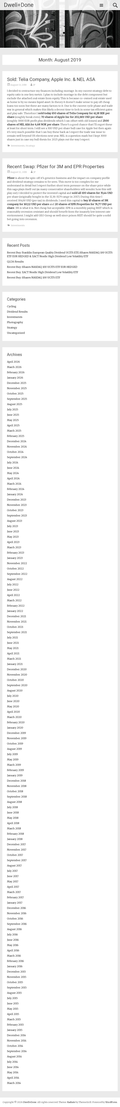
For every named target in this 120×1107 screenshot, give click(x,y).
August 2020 (14, 690)
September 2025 (17, 398)
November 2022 (17, 563)
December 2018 (16, 780)
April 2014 (13, 1077)
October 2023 (15, 510)
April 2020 (13, 711)
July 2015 (12, 998)
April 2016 (13, 950)
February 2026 (16, 372)
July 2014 (12, 1061)
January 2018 (14, 839)
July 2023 (12, 526)
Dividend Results (17, 311)
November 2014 (16, 1040)
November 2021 (17, 621)
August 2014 (14, 1056)
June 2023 (13, 531)
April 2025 (13, 425)
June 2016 (13, 939)
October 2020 (15, 679)
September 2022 (17, 573)
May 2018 (12, 817)
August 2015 (14, 992)
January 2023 (15, 558)
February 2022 (16, 605)
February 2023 (15, 552)
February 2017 (15, 897)
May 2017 (12, 881)
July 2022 (12, 584)
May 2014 (12, 1072)
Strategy (30, 145)
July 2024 (12, 462)
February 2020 (16, 722)
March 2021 (14, 658)
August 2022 (14, 579)
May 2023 (13, 536)
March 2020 (14, 717)
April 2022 (13, 595)
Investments (18, 145)
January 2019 (14, 775)
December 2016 (16, 908)
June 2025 (13, 414)
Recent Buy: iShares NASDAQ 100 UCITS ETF (33, 277)
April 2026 (13, 361)
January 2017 (14, 902)
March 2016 (14, 955)
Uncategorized (16, 332)
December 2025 (16, 382)
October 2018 (15, 791)
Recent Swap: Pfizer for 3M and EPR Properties (55, 166)
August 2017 (14, 865)
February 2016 (15, 961)
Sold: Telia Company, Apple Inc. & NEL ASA (51, 79)
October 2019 (15, 743)
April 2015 (13, 1014)
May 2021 (13, 648)
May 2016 (12, 945)
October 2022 (15, 568)
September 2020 (17, 685)
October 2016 (15, 918)
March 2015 (14, 1019)
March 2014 (14, 1083)
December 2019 (16, 733)
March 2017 (14, 892)
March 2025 (14, 430)
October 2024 (15, 451)
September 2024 (17, 457)
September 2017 (17, 860)
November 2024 (17, 446)
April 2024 (13, 478)
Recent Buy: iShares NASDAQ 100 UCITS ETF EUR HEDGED (42, 266)
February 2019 (15, 770)
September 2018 (17, 796)
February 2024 (15, 489)
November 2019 (16, 738)
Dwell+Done (18, 5)
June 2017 (13, 876)
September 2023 (17, 515)
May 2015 (12, 1008)
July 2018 (12, 807)
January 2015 (14, 1030)
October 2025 (15, 393)
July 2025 (12, 409)
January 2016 (14, 966)
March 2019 (14, 764)
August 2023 (14, 520)
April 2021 (13, 653)
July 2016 (12, 934)
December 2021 (16, 616)
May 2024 (13, 473)
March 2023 (14, 547)
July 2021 (12, 637)
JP (34, 84)
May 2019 (12, 759)
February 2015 (15, 1024)
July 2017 (12, 870)
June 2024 (13, 467)
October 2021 (15, 626)
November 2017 (16, 849)
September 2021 (17, 632)
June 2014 (13, 1067)
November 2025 (17, 388)
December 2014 (16, 1035)
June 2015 (13, 1003)
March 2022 (14, 600)
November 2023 (17, 504)
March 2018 (14, 828)
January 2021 (15, 664)
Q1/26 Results (15, 261)
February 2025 (15, 436)
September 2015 (17, 987)
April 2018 (13, 823)
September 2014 (17, 1051)
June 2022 (13, 589)
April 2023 (13, 542)
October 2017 (15, 854)
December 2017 (16, 844)
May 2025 (13, 420)
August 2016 (14, 929)
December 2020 (17, 669)
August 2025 (14, 404)
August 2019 (14, 748)
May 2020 (13, 706)
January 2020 (15, 727)
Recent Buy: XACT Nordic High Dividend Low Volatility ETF (42, 272)
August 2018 (14, 801)
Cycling (11, 306)
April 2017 (13, 886)
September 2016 (17, 923)
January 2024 (15, 494)
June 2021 (13, 642)
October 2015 (15, 982)
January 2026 (15, 377)
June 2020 (13, 701)
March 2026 (14, 367)
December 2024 (16, 441)
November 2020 (17, 674)
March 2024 (14, 483)
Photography (15, 322)
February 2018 (15, 833)
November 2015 (16, 976)
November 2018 (16, 786)
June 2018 (13, 812)
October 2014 (15, 1045)
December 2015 (16, 971)
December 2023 (16, 499)
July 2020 (12, 695)
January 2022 (15, 611)
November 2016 (16, 913)
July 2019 (12, 754)
